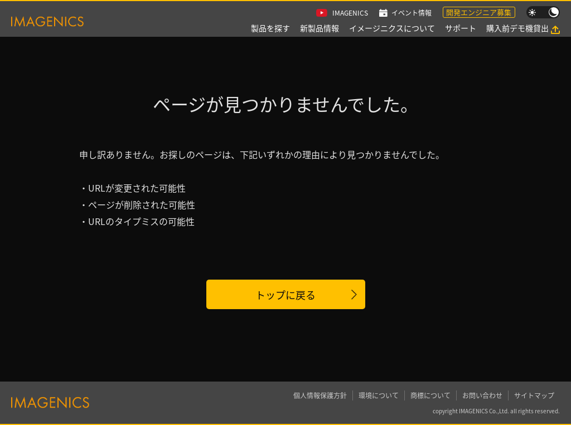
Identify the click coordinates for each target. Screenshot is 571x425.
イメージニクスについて (392, 27)
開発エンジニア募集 (478, 12)
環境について (379, 395)
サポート (460, 27)
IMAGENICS (350, 12)
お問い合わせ (482, 395)
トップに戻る (285, 294)
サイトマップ (534, 395)
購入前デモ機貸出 (517, 27)
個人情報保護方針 (320, 395)
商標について (430, 395)
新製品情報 (319, 27)
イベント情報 (411, 12)
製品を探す (270, 27)
